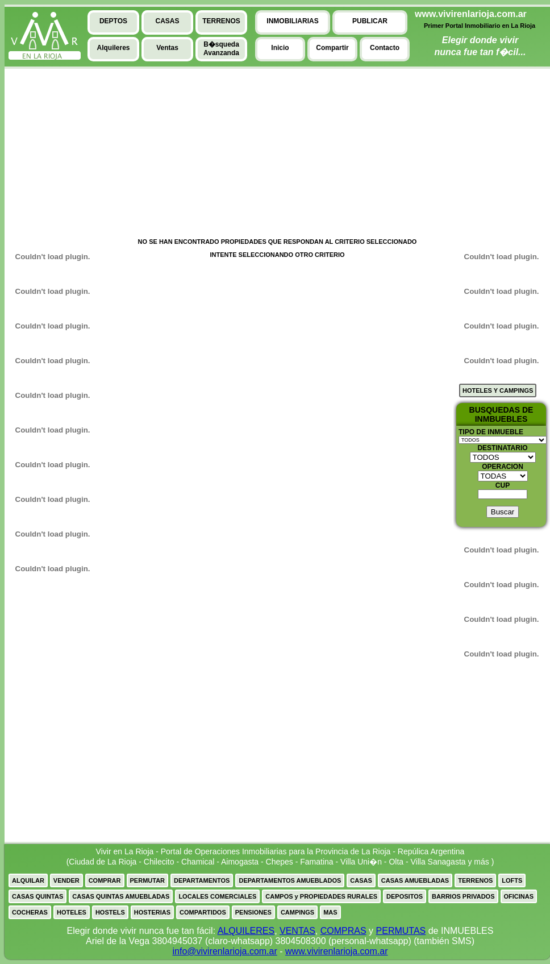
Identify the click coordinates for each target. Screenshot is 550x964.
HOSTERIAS (152, 912)
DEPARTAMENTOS (202, 880)
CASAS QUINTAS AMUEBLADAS (120, 896)
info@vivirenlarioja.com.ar (224, 951)
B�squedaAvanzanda (221, 48)
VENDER (66, 880)
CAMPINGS (297, 912)
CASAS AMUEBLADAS (415, 880)
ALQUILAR (28, 880)
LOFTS (512, 880)
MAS (330, 912)
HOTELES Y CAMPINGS (498, 390)
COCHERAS (30, 912)
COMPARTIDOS (203, 912)
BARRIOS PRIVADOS (463, 896)
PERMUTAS (401, 931)
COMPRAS (343, 931)
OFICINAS (519, 896)
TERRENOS (475, 880)
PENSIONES (253, 912)
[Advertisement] (47, 154)
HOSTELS (110, 912)
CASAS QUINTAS (37, 896)
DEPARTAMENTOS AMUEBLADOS (290, 880)
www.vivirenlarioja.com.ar (336, 951)
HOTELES (71, 912)
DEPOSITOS (404, 896)
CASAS (361, 880)
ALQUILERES (246, 931)
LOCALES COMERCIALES (217, 896)
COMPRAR (105, 880)
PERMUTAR (147, 880)
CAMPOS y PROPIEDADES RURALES (321, 896)
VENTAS (297, 931)
